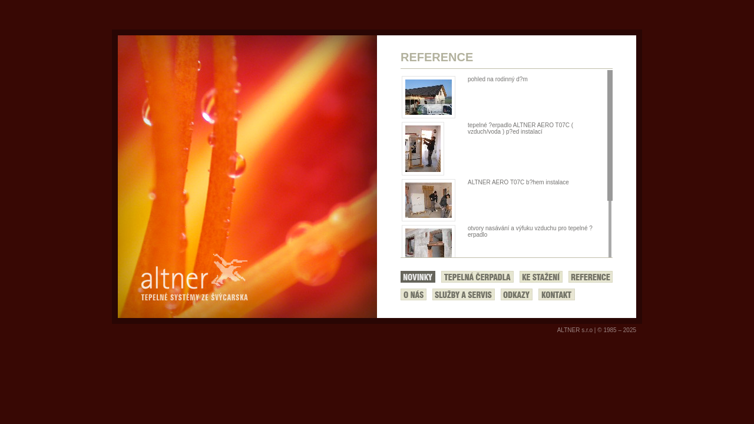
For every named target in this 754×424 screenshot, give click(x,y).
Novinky (418, 277)
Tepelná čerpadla (477, 277)
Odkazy (517, 294)
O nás (413, 294)
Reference (590, 277)
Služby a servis (463, 294)
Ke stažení (541, 277)
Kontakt (556, 294)
